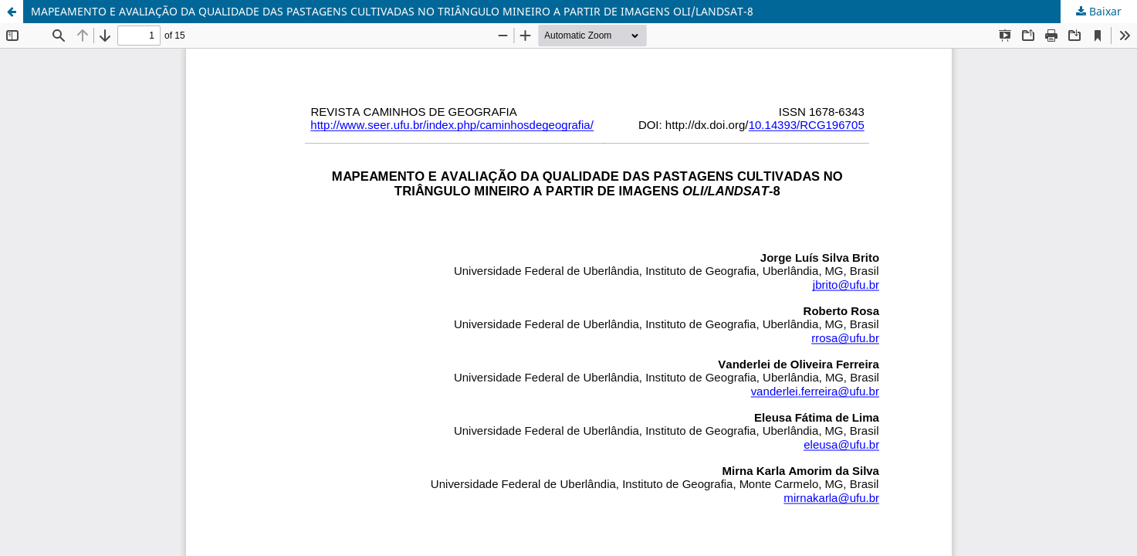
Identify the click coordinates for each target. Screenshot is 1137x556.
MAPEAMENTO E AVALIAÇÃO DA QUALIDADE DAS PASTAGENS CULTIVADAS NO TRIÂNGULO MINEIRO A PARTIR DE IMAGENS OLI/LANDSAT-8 (392, 11)
